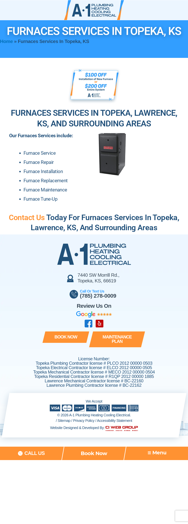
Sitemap (64, 416)
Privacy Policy (83, 416)
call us (34, 449)
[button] (65, 337)
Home (6, 41)
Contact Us (26, 217)
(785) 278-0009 (98, 296)
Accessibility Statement (114, 416)
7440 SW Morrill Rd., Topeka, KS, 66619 (98, 277)
